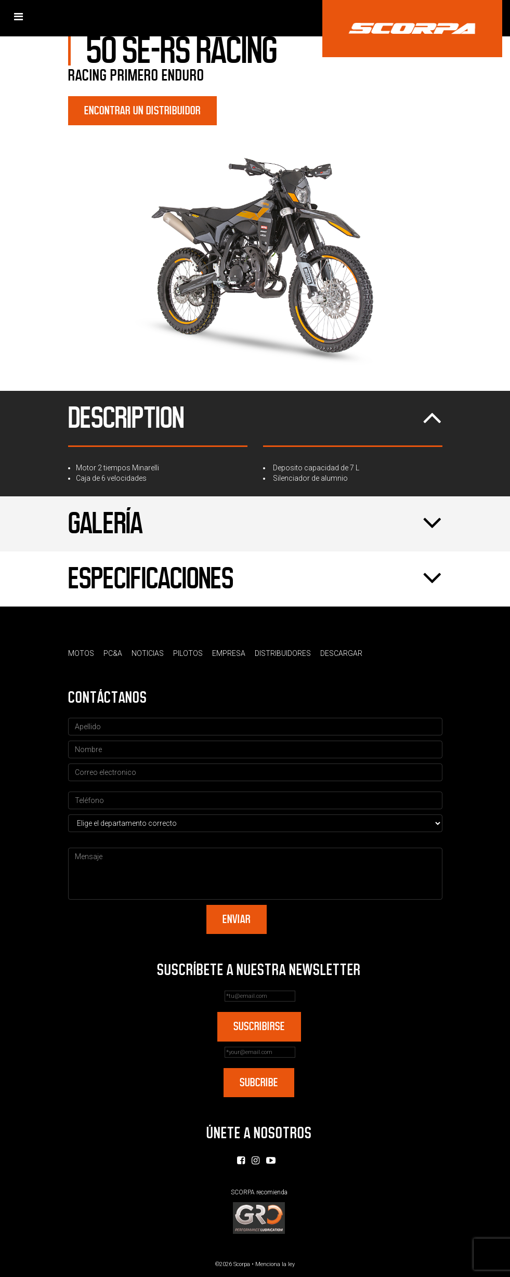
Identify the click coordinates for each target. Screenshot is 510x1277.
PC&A (112, 653)
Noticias (148, 653)
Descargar (341, 653)
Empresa (228, 653)
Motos (81, 653)
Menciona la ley (275, 1264)
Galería (255, 524)
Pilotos (188, 653)
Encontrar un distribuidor (142, 110)
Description (255, 418)
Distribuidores (283, 653)
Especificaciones (255, 579)
